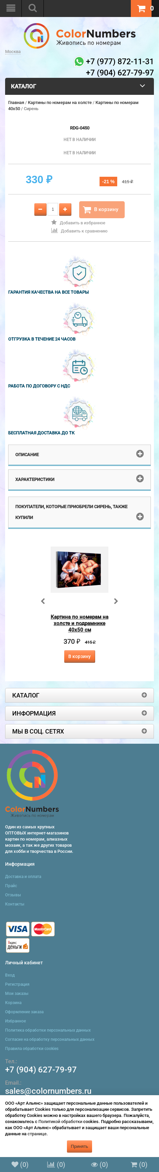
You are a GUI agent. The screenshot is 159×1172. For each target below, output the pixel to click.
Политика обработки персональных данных (48, 1030)
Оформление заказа (24, 1012)
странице (37, 1133)
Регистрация (17, 984)
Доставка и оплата (23, 876)
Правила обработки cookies (31, 1048)
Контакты (14, 904)
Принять (79, 1146)
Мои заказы (17, 993)
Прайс (11, 885)
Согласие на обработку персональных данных (49, 1039)
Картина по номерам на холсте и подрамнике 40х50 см (79, 623)
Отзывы (13, 895)
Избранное (15, 1021)
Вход (10, 975)
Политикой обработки (60, 1121)
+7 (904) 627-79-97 (41, 1069)
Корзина (13, 1002)
